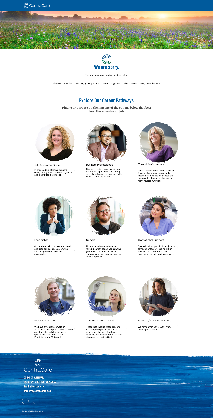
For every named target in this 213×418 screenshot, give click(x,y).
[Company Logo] (35, 5)
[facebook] (25, 401)
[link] (54, 150)
